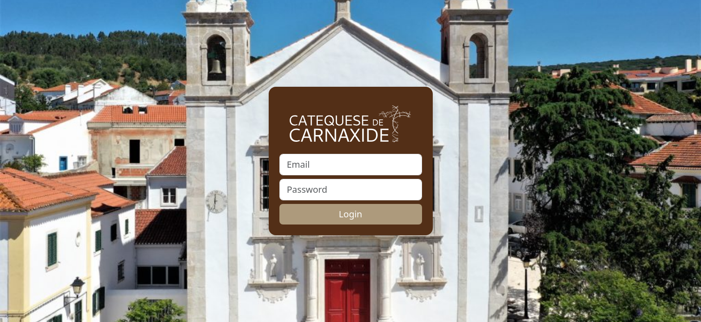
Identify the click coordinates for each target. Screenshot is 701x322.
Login (350, 214)
